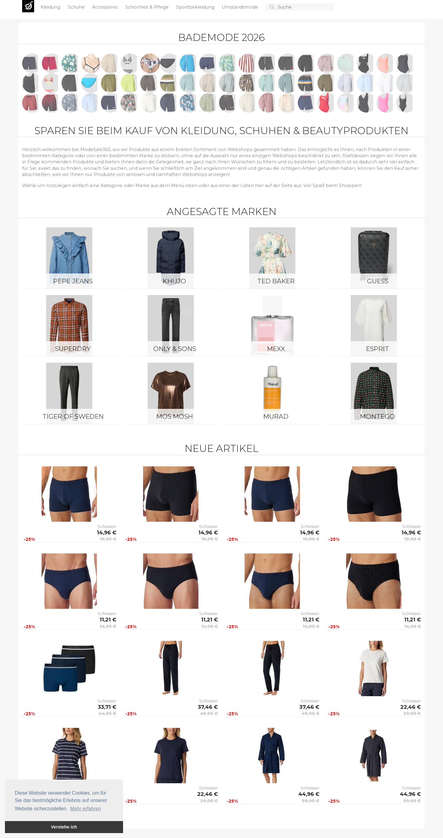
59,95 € (310, 800)
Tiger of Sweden (73, 416)
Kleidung (51, 7)
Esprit (377, 349)
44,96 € (308, 794)
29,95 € (412, 713)
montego (377, 416)
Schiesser (107, 526)
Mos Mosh (174, 416)
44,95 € (107, 713)
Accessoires (105, 7)
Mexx (276, 349)
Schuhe (77, 7)
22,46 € (410, 707)
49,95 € (209, 713)
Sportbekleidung (196, 7)
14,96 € (106, 532)
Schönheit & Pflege (147, 7)
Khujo (174, 281)
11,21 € (108, 620)
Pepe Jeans (73, 281)
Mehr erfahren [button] (85, 808)
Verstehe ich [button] (64, 826)
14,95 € (108, 626)
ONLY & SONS (174, 349)
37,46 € (208, 707)
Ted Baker (276, 281)
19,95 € (108, 539)
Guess (377, 281)
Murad (276, 416)
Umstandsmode (240, 7)
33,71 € (107, 707)
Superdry (73, 349)
